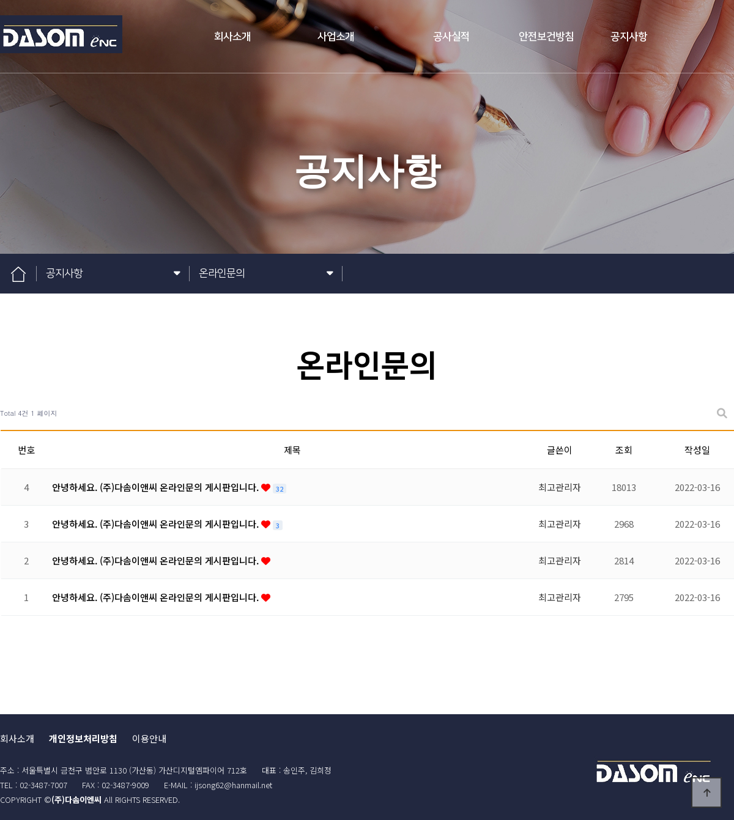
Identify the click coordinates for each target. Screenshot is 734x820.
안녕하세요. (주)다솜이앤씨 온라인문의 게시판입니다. (156, 487)
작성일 (697, 449)
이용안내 (149, 738)
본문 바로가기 (0, 0)
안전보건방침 (546, 36)
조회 (623, 449)
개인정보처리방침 (83, 738)
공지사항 (628, 36)
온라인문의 (266, 274)
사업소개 (335, 36)
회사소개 (232, 36)
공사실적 (451, 36)
